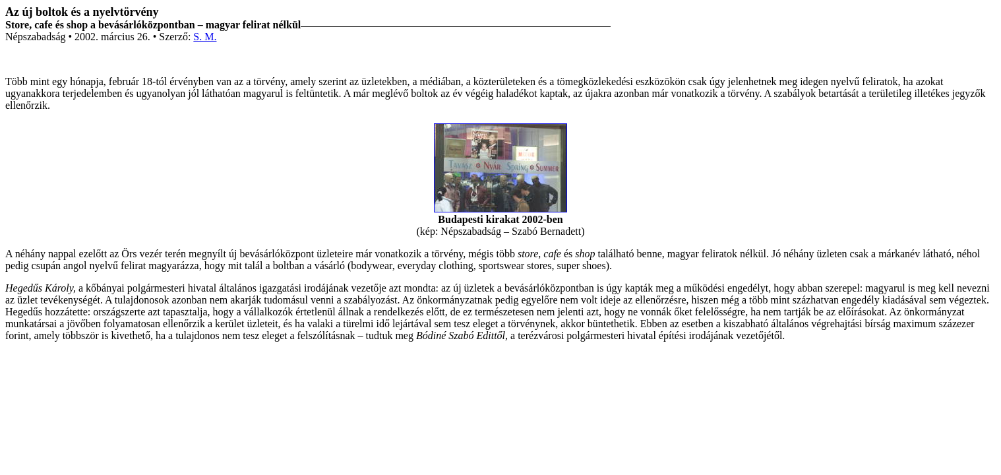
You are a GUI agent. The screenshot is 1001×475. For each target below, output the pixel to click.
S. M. (204, 36)
